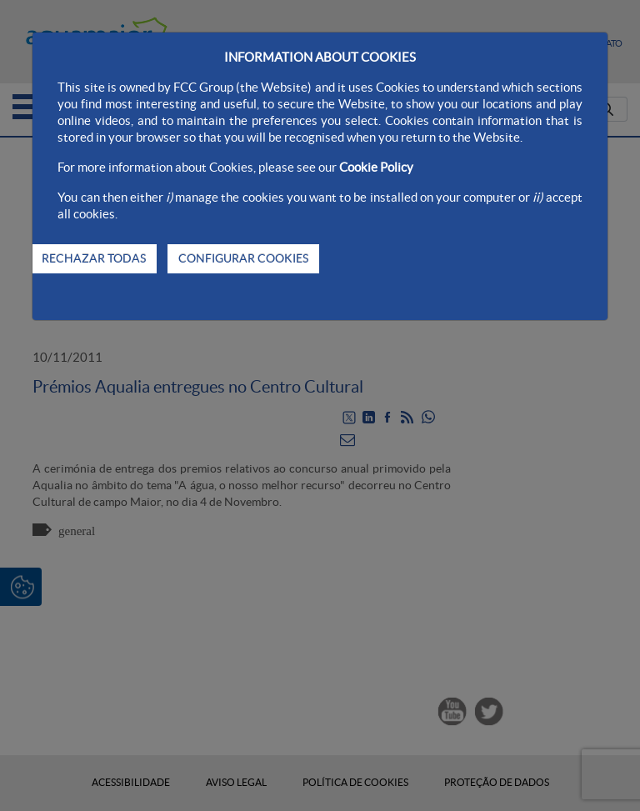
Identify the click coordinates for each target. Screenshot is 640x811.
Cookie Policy (376, 167)
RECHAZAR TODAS (94, 258)
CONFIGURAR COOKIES (243, 258)
